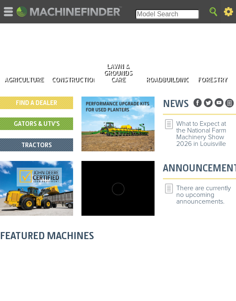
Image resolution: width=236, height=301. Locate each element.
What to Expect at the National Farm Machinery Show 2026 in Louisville (201, 134)
